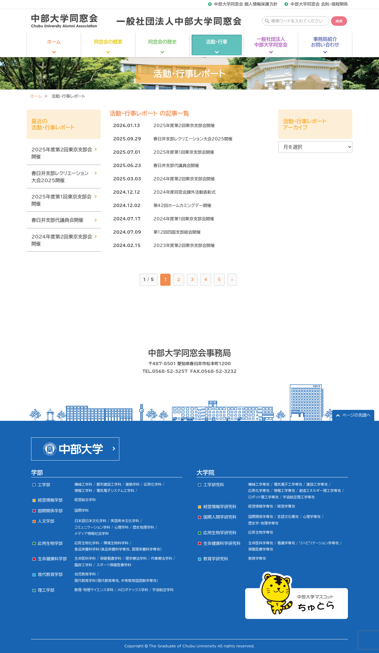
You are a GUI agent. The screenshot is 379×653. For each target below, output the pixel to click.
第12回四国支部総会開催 (176, 232)
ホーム (36, 96)
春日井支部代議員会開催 (176, 165)
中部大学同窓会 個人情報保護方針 (246, 4)
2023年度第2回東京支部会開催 (184, 245)
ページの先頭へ (356, 415)
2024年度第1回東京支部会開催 (183, 219)
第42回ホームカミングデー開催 (182, 205)
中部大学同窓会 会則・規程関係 (319, 4)
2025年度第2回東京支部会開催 (184, 125)
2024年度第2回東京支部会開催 (184, 179)
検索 (339, 21)
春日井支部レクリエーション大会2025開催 (192, 139)
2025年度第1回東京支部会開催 (183, 152)
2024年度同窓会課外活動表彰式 (184, 192)
